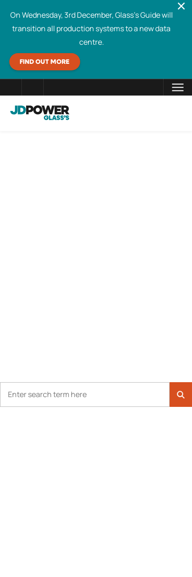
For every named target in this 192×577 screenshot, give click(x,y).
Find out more (44, 62)
